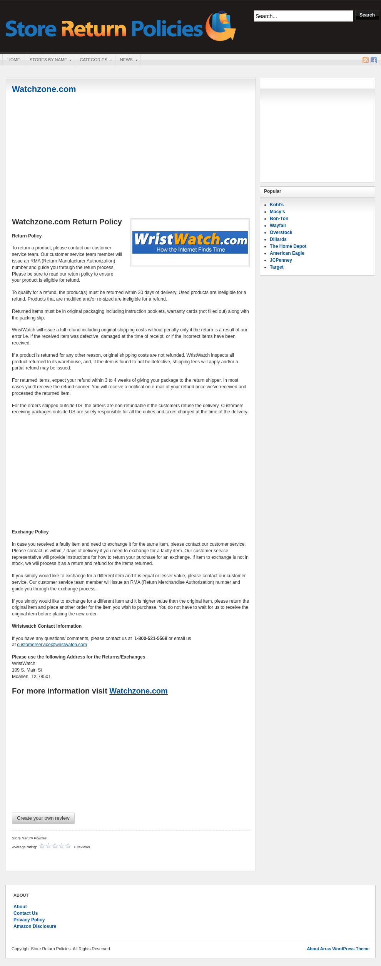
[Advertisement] (131, 157)
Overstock (281, 232)
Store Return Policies (121, 25)
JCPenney (281, 260)
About (20, 906)
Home (13, 59)
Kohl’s (277, 204)
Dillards (278, 239)
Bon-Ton (279, 218)
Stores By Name (48, 60)
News (126, 60)
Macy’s (277, 211)
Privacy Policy (29, 920)
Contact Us (25, 913)
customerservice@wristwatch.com (52, 644)
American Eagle (287, 253)
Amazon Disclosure (34, 926)
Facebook (374, 60)
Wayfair (278, 225)
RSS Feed (366, 60)
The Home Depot (288, 246)
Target (277, 267)
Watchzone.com (44, 89)
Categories (93, 60)
